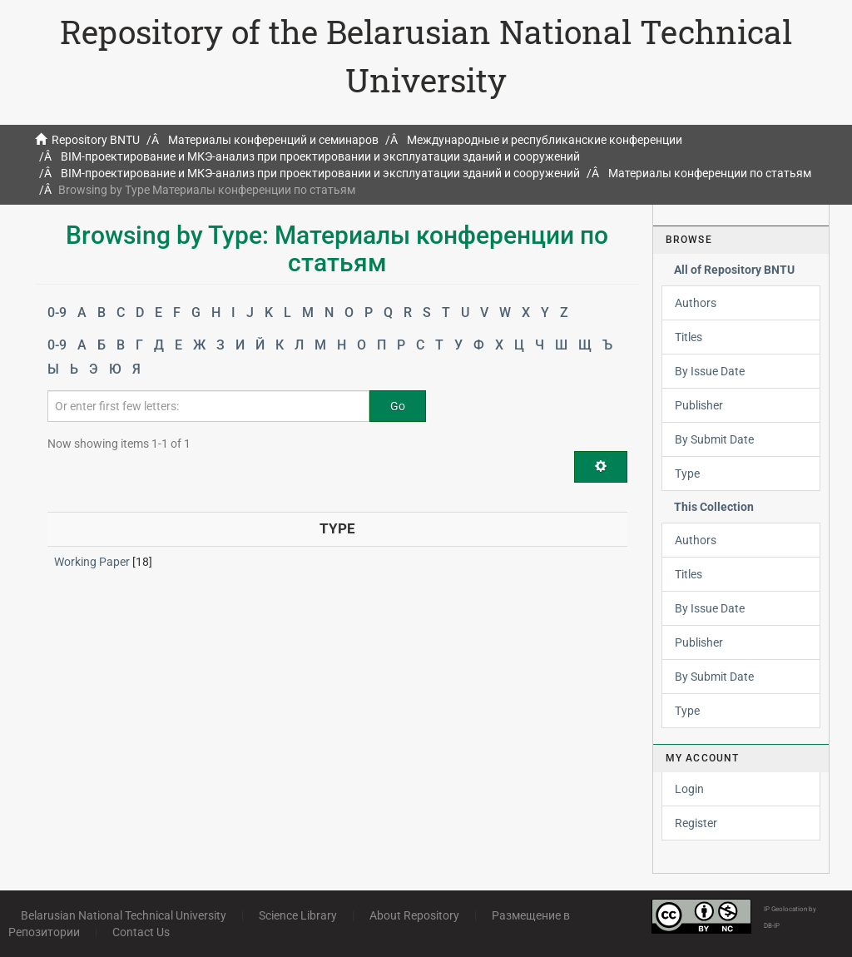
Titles (688, 337)
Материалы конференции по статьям (709, 173)
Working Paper (92, 561)
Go (397, 406)
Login (689, 789)
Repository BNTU (96, 139)
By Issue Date (710, 371)
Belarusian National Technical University (123, 915)
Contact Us (141, 932)
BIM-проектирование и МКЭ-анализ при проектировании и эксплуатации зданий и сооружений (320, 156)
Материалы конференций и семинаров (273, 139)
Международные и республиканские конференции (544, 139)
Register (696, 823)
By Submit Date (714, 439)
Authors (695, 303)
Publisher (699, 405)
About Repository (414, 915)
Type (687, 473)
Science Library (298, 915)
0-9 (57, 312)
